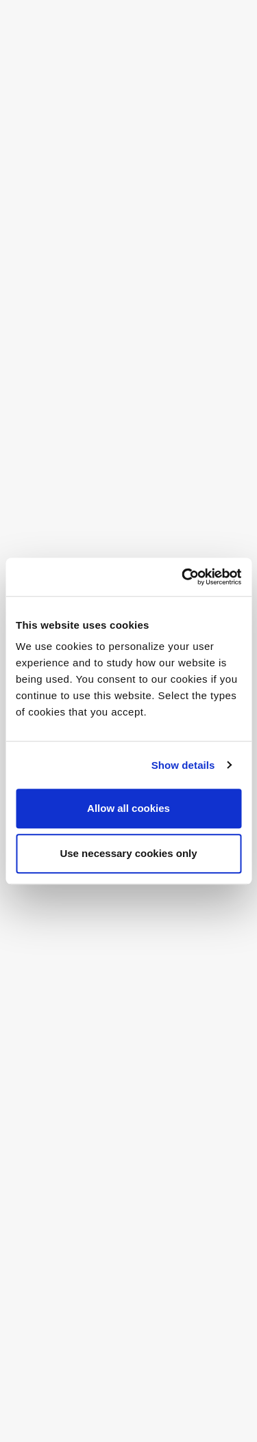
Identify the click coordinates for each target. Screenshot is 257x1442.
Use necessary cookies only (128, 853)
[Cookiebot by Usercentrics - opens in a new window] (183, 577)
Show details (183, 765)
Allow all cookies (128, 808)
